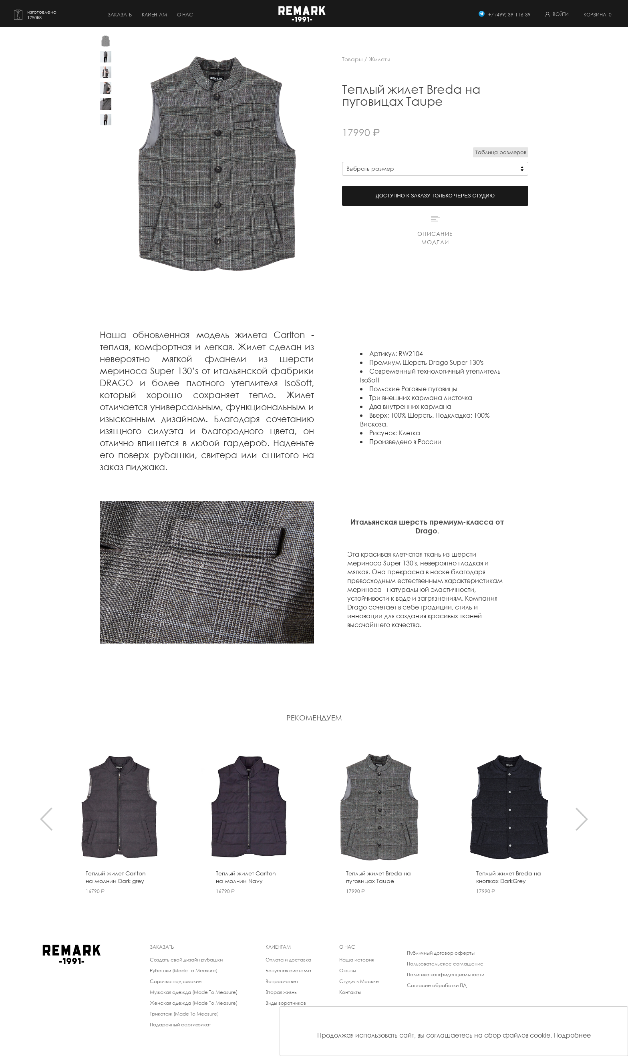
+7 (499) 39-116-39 (509, 14)
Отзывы (347, 970)
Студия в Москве (359, 981)
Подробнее (572, 1035)
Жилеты (379, 59)
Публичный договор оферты (441, 952)
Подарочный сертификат (180, 1024)
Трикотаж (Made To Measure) (184, 1013)
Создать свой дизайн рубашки (186, 959)
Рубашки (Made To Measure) (183, 970)
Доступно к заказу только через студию (435, 196)
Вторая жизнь (281, 992)
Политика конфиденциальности (445, 974)
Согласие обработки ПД (437, 985)
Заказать (120, 14)
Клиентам (154, 14)
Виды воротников (286, 1003)
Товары (352, 59)
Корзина (598, 14)
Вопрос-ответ (282, 981)
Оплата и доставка (288, 959)
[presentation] (46, 819)
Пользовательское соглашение (445, 963)
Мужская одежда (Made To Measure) (194, 992)
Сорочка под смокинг (176, 981)
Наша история (356, 959)
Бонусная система (288, 970)
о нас (185, 14)
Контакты (350, 992)
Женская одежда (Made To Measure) (194, 1003)
